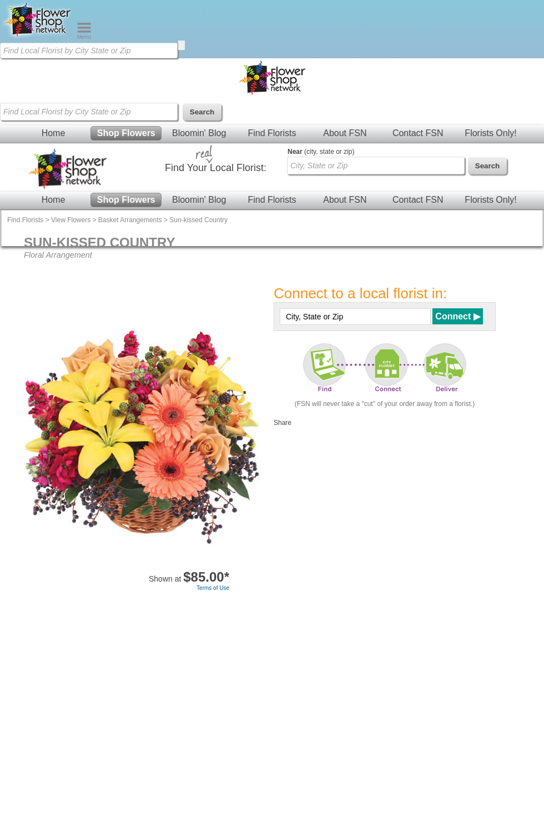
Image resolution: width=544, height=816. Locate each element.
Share (282, 423)
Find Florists (272, 133)
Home (54, 133)
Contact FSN (418, 133)
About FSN (344, 133)
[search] (181, 45)
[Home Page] (38, 37)
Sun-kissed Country (198, 220)
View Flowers (70, 220)
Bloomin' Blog (199, 133)
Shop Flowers (126, 133)
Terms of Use (213, 588)
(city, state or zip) (321, 152)
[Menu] (84, 37)
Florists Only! (490, 133)
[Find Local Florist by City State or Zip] (89, 50)
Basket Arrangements (130, 220)
